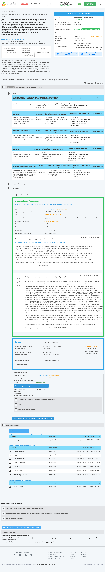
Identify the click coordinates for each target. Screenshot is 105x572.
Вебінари (83, 554)
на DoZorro (38, 42)
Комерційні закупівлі (54, 558)
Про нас (72, 558)
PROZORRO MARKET (37, 4)
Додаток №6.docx (19, 462)
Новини (72, 554)
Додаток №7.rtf (19, 470)
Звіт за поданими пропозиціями (28, 527)
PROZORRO (24, 4)
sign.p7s (19, 440)
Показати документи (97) (23, 395)
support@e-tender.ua (66, 4)
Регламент (84, 552)
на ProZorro (30, 42)
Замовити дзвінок (65, 5)
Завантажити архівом (19, 431)
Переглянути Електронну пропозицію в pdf (31, 386)
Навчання (73, 552)
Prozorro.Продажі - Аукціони (56, 556)
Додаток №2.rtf (19, 455)
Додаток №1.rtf (19, 466)
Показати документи (52, 224)
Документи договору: (22, 360)
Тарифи (83, 556)
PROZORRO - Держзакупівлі (55, 552)
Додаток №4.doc (19, 486)
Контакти (72, 556)
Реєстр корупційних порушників (89, 53)
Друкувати (8, 527)
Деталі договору (21, 365)
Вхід (79, 4)
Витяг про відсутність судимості (67, 53)
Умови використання (50, 564)
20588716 (77, 36)
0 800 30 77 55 (65, 3)
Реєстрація (90, 4)
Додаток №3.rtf (19, 458)
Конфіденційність (39, 564)
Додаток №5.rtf (19, 451)
